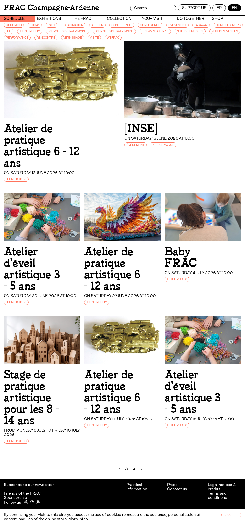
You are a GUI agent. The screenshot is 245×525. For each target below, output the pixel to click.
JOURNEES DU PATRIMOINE (67, 31)
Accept (231, 515)
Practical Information (136, 486)
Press (172, 484)
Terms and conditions (217, 495)
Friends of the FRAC (22, 493)
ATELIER (97, 25)
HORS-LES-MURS (228, 25)
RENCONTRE (46, 37)
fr (219, 8)
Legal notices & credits (222, 486)
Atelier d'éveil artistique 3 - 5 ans (32, 269)
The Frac (81, 18)
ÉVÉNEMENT (177, 25)
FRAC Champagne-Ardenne (51, 7)
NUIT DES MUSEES (190, 31)
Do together (190, 18)
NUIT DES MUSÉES (225, 31)
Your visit (152, 18)
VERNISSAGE (72, 37)
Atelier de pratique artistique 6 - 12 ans (41, 145)
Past (51, 25)
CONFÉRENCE (150, 25)
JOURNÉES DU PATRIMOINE (114, 31)
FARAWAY (201, 25)
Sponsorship (15, 497)
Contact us (177, 489)
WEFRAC (113, 37)
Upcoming (14, 25)
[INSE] (140, 128)
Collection (119, 18)
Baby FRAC (181, 257)
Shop (217, 18)
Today (35, 25)
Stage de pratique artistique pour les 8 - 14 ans (31, 397)
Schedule (14, 18)
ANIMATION (75, 25)
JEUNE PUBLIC (29, 31)
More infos (78, 519)
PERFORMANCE (17, 37)
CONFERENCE (121, 25)
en (234, 8)
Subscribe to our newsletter (29, 484)
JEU (8, 31)
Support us (194, 8)
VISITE (94, 37)
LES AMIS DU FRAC (155, 31)
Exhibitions (49, 18)
